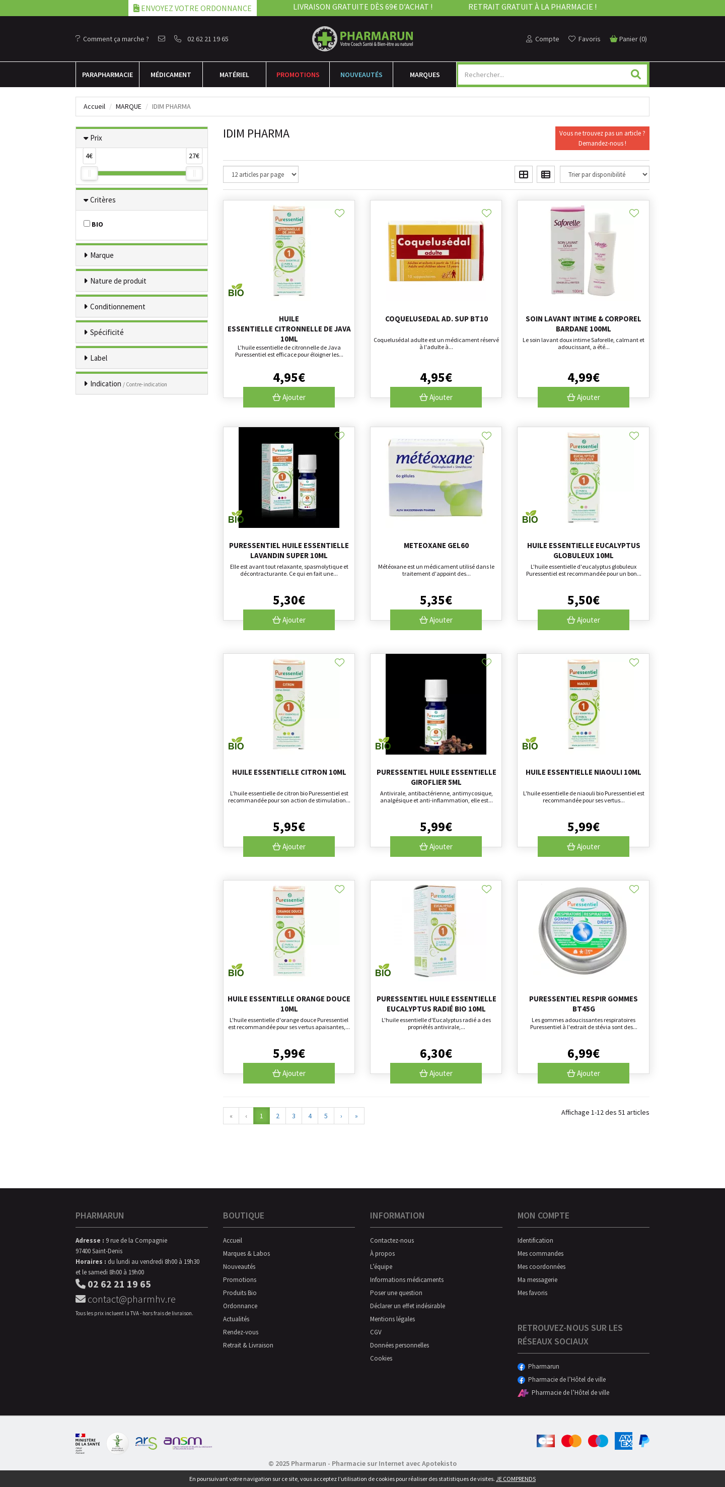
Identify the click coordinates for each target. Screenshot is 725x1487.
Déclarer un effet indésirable (407, 1306)
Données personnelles (399, 1345)
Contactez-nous (392, 1240)
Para (107, 74)
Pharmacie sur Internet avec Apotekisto (394, 1463)
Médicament (171, 74)
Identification (535, 1240)
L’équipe (381, 1266)
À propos (382, 1253)
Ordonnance (240, 1306)
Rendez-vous (240, 1332)
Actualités (236, 1319)
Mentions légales (392, 1319)
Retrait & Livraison (248, 1345)
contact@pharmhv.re (126, 1299)
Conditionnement (118, 306)
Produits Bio (240, 1293)
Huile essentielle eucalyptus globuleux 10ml (583, 550)
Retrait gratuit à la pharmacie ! (532, 7)
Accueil (94, 106)
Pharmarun (538, 1366)
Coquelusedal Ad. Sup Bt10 (436, 318)
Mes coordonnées (541, 1266)
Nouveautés (361, 74)
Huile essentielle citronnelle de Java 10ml (289, 329)
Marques (425, 74)
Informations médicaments (407, 1279)
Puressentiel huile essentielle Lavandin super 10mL (289, 550)
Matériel (234, 74)
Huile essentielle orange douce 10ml (289, 1003)
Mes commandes (540, 1253)
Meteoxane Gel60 (436, 545)
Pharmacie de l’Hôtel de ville (562, 1379)
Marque (128, 106)
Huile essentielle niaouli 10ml (583, 772)
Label (98, 358)
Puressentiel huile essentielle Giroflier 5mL (436, 777)
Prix (96, 138)
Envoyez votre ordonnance (192, 8)
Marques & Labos (246, 1253)
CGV (376, 1332)
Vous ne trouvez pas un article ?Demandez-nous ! (602, 138)
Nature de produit (118, 281)
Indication (128, 383)
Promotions (298, 74)
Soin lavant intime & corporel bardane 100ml (583, 323)
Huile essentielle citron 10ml (289, 772)
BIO (93, 224)
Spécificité (107, 332)
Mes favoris (532, 1293)
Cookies (381, 1358)
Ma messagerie (537, 1279)
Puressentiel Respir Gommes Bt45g (583, 1003)
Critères (103, 200)
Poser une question (396, 1293)
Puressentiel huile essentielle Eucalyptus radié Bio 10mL (436, 1003)
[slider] (89, 173)
